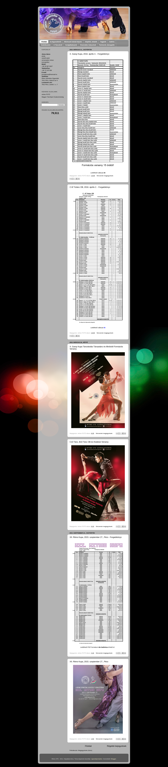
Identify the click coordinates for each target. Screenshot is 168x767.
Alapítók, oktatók (91, 42)
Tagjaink (103, 42)
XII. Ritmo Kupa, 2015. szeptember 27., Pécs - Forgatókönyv (96, 537)
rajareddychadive (96, 759)
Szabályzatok (45, 45)
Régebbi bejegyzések (116, 746)
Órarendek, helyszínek (88, 45)
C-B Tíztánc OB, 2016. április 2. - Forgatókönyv (90, 187)
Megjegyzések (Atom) (85, 750)
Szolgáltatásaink (71, 45)
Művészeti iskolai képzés (73, 42)
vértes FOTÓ (46, 94)
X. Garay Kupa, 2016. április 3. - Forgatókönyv (89, 54)
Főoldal (44, 42)
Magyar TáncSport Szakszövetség (53, 97)
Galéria (111, 42)
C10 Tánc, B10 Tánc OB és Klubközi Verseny (89, 442)
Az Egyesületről (55, 42)
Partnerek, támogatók (107, 45)
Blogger (113, 759)
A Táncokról (58, 45)
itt (104, 173)
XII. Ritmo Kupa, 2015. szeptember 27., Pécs (89, 662)
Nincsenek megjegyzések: (105, 176)
